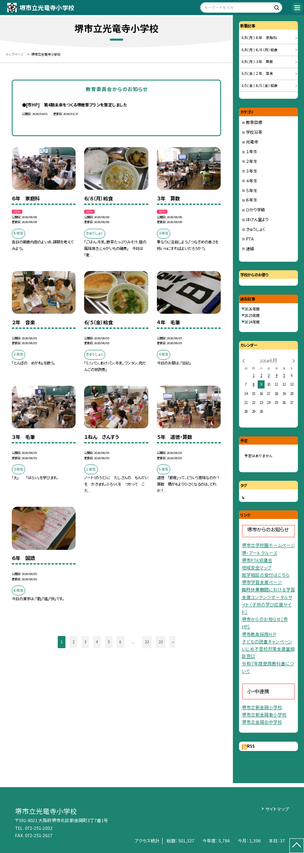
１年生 (251, 151)
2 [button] (73, 642)
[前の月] (243, 360)
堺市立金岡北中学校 (262, 722)
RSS (251, 746)
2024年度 (252, 322)
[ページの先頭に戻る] (297, 846)
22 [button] (147, 642)
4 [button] (97, 642)
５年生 (251, 190)
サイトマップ (277, 809)
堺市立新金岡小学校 (262, 707)
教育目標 (254, 122)
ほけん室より (257, 219)
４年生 (251, 181)
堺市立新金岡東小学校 (264, 715)
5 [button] (109, 642)
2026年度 (252, 309)
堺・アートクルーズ (259, 553)
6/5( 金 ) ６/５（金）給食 (260, 85)
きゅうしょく (255, 229)
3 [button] (85, 642)
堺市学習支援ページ (262, 582)
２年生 (251, 161)
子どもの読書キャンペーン (267, 641)
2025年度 (252, 315)
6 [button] (120, 642)
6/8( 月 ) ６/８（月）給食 (260, 49)
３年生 (251, 171)
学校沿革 (254, 132)
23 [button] (161, 642)
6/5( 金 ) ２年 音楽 (257, 73)
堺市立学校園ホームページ (268, 545)
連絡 (250, 248)
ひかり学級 (255, 209)
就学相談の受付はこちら (266, 575)
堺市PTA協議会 (257, 560)
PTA (250, 239)
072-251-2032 (38, 828)
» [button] (173, 642)
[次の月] (293, 360)
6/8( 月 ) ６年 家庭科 (259, 37)
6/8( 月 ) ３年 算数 (257, 61)
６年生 (251, 200)
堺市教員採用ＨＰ (259, 634)
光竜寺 (252, 142)
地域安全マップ (256, 567)
